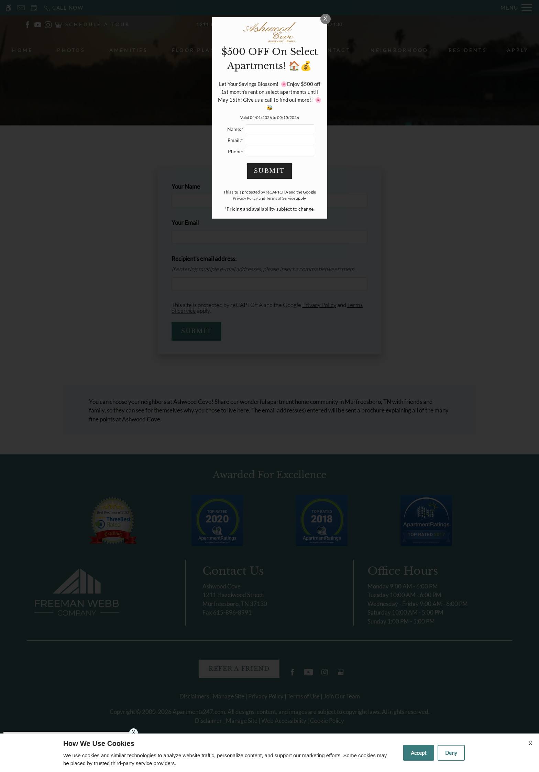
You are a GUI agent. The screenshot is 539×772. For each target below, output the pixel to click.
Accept (419, 753)
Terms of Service (280, 198)
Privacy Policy (245, 198)
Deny (451, 753)
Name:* (235, 129)
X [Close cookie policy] (530, 743)
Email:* (235, 140)
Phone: (235, 151)
